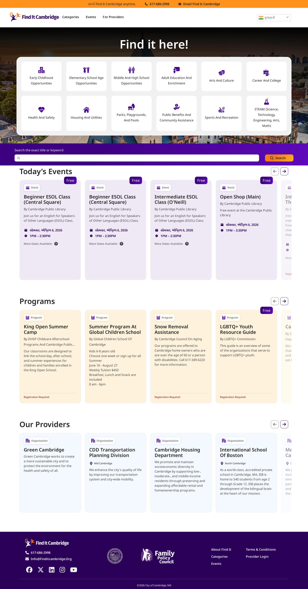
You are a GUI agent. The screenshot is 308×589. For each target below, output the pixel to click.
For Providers (113, 17)
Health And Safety (41, 113)
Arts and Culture (221, 76)
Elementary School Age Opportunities (86, 76)
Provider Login (257, 556)
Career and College (266, 76)
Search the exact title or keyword (39, 150)
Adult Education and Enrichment (176, 76)
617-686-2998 (159, 4)
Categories (70, 17)
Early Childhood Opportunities (41, 76)
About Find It (221, 549)
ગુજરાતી (267, 17)
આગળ (284, 171)
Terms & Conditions (261, 549)
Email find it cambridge (201, 4)
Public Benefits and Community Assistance (176, 113)
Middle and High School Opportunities (131, 76)
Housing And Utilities (86, 113)
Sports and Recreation (221, 113)
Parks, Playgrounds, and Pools (131, 113)
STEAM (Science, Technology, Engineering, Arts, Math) (266, 113)
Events (91, 17)
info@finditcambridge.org (51, 559)
